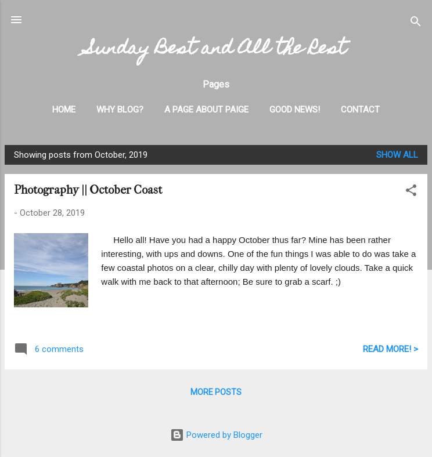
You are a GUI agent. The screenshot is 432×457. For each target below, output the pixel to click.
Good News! (294, 109)
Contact (360, 109)
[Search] (416, 23)
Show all (397, 155)
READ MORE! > (390, 349)
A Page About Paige (206, 109)
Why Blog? (119, 109)
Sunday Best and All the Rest (216, 49)
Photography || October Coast (88, 190)
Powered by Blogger (216, 435)
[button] (411, 192)
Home (63, 109)
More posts (216, 392)
